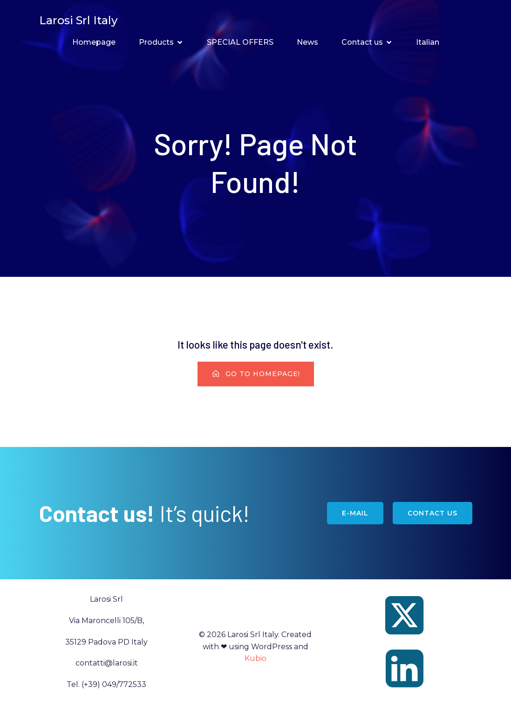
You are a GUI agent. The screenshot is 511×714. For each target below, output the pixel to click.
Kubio (255, 658)
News (307, 42)
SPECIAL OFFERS (240, 42)
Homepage (94, 42)
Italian (427, 42)
